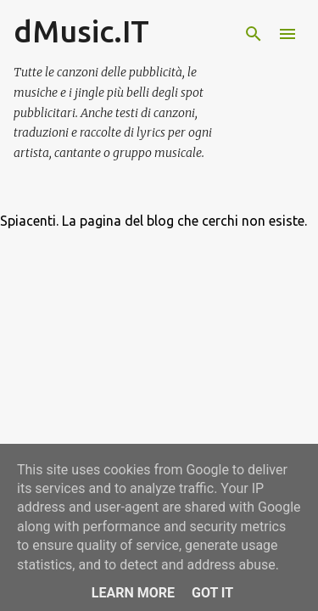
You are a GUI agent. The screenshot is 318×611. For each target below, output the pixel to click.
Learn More (133, 593)
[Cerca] (253, 34)
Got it (212, 593)
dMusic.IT (81, 31)
